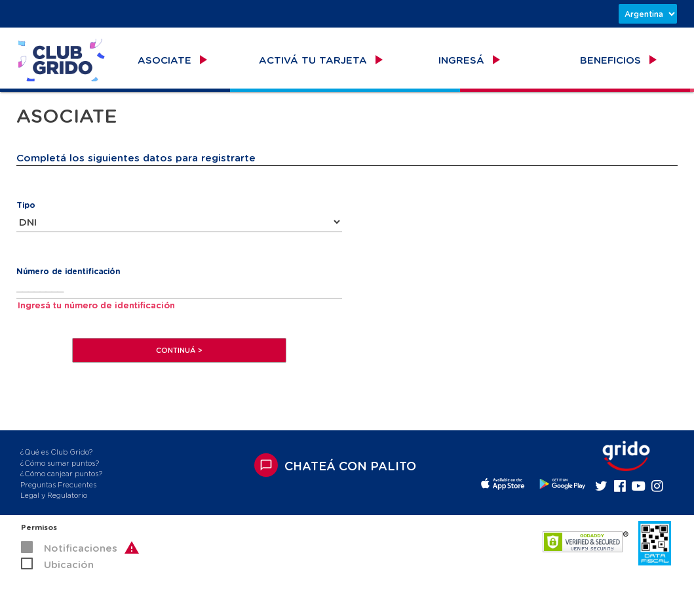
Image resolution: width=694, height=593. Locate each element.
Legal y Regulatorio (53, 495)
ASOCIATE (174, 60)
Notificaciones (80, 547)
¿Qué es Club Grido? (56, 451)
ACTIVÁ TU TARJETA (322, 60)
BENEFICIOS (620, 60)
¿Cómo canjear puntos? (61, 473)
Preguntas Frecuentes (58, 484)
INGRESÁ (470, 60)
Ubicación (69, 564)
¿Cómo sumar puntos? (59, 463)
